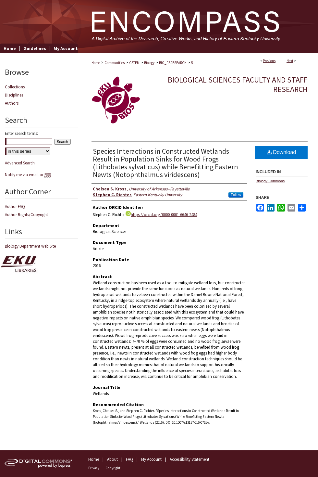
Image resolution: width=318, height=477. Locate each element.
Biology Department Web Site (30, 246)
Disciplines (14, 95)
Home (96, 62)
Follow (236, 195)
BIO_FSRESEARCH (173, 62)
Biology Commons (270, 181)
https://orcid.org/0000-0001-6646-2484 (161, 214)
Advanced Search (20, 163)
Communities (114, 62)
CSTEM (134, 62)
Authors (11, 103)
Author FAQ (15, 206)
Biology (149, 62)
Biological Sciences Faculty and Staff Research (238, 84)
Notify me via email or (28, 174)
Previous (269, 60)
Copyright (112, 468)
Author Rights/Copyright (26, 214)
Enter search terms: (21, 133)
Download (281, 152)
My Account (151, 459)
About (112, 459)
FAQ (129, 459)
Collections (15, 87)
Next (290, 60)
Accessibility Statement (189, 459)
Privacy (93, 468)
